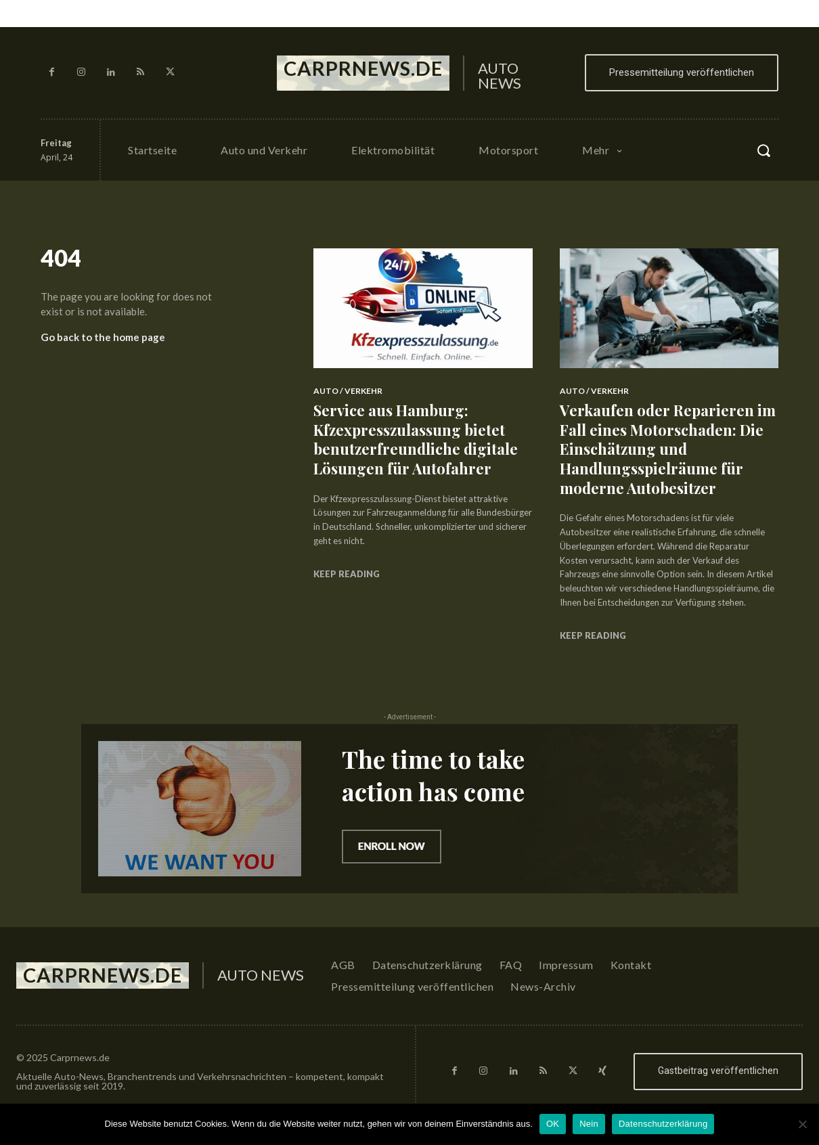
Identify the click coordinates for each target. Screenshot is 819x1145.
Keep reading (346, 573)
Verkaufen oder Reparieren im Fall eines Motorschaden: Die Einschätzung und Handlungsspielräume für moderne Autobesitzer (668, 448)
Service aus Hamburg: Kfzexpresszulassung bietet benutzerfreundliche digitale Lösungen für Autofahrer (415, 439)
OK (552, 1124)
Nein (588, 1124)
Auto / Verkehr (347, 391)
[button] (763, 150)
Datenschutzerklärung (663, 1124)
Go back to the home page (103, 337)
